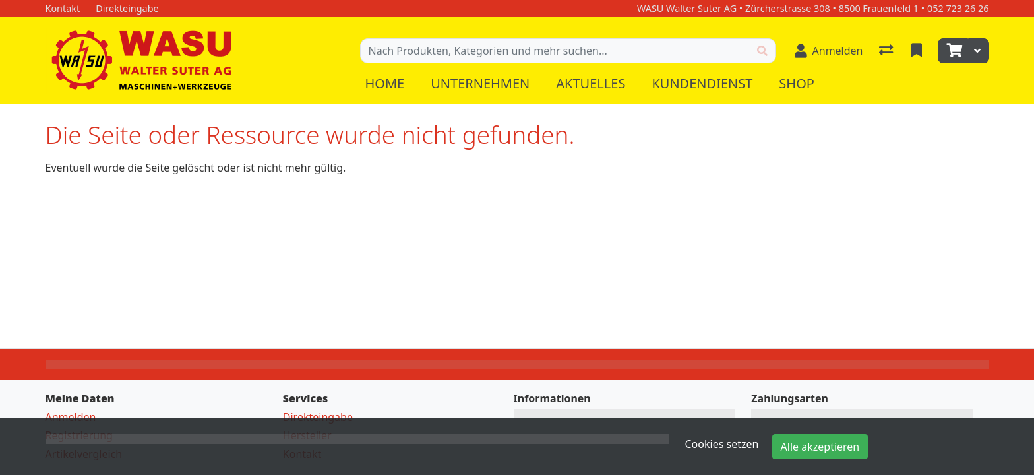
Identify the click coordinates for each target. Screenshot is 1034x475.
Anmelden (71, 417)
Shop (796, 83)
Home (385, 83)
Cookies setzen (722, 444)
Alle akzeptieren (820, 446)
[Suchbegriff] (555, 50)
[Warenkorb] (953, 50)
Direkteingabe (318, 417)
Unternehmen (480, 83)
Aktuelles (590, 83)
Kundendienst (702, 83)
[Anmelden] (829, 51)
